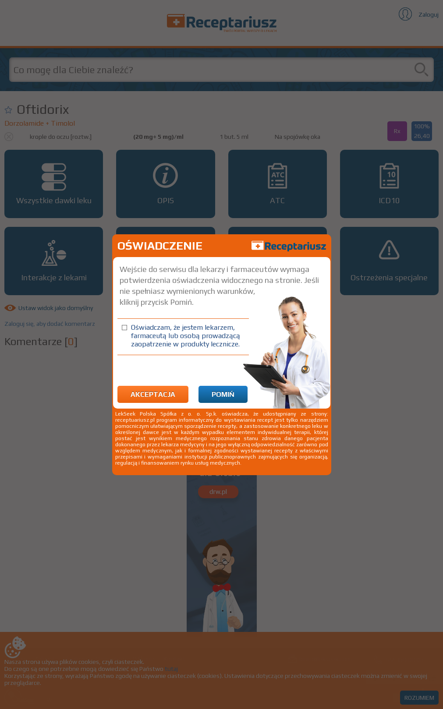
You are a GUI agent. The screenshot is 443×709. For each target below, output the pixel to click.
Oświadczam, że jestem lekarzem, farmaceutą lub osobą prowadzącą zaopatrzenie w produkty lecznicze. (185, 335)
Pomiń (223, 394)
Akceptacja (153, 394)
